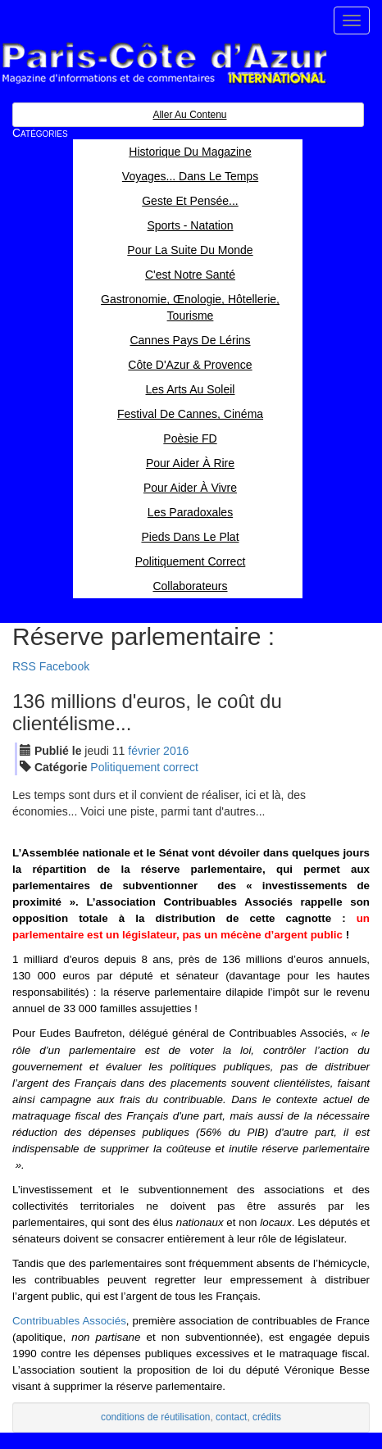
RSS (24, 666)
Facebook (64, 666)
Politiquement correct (144, 767)
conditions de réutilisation (156, 1417)
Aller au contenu (189, 114)
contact (231, 1417)
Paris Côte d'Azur (164, 63)
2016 (176, 750)
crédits (266, 1417)
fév (144, 750)
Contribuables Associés (69, 1321)
